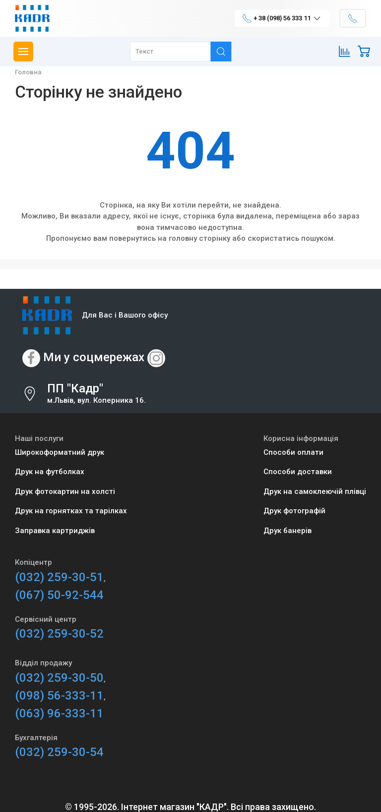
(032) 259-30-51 (59, 577)
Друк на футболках (49, 471)
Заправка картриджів (55, 530)
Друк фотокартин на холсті (65, 491)
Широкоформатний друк (59, 452)
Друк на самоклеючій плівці (314, 491)
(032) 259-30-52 (59, 634)
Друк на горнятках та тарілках (71, 510)
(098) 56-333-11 (59, 696)
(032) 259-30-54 (59, 752)
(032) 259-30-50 (59, 678)
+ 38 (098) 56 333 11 (282, 18)
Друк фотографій (294, 510)
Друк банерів (287, 530)
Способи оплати (293, 452)
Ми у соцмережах (93, 357)
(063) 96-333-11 (59, 713)
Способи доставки (297, 471)
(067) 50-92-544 (59, 595)
